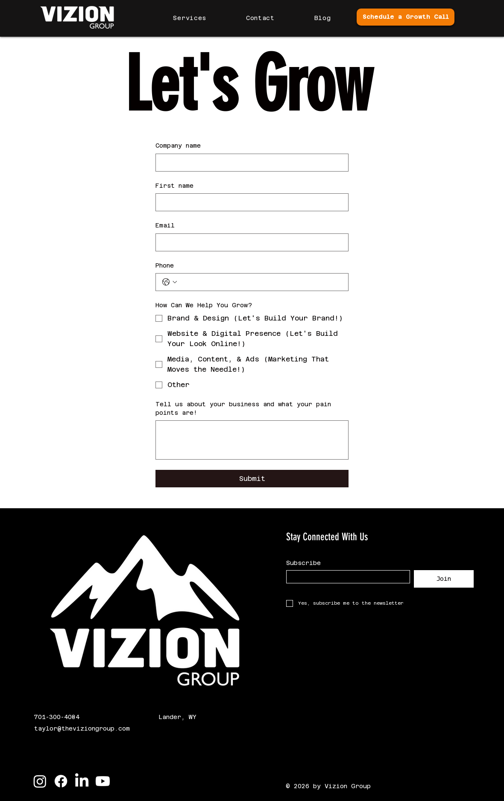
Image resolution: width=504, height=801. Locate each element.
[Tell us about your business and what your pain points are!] (252, 440)
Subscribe (303, 562)
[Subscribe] (345, 577)
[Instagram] (40, 781)
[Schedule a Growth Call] (405, 17)
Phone (164, 265)
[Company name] (249, 162)
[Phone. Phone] (260, 282)
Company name (178, 145)
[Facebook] (61, 781)
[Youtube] (102, 781)
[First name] (249, 202)
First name (174, 185)
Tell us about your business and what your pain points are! (243, 408)
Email (165, 225)
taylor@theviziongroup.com (82, 728)
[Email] (249, 242)
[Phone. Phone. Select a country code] (169, 282)
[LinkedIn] (81, 781)
